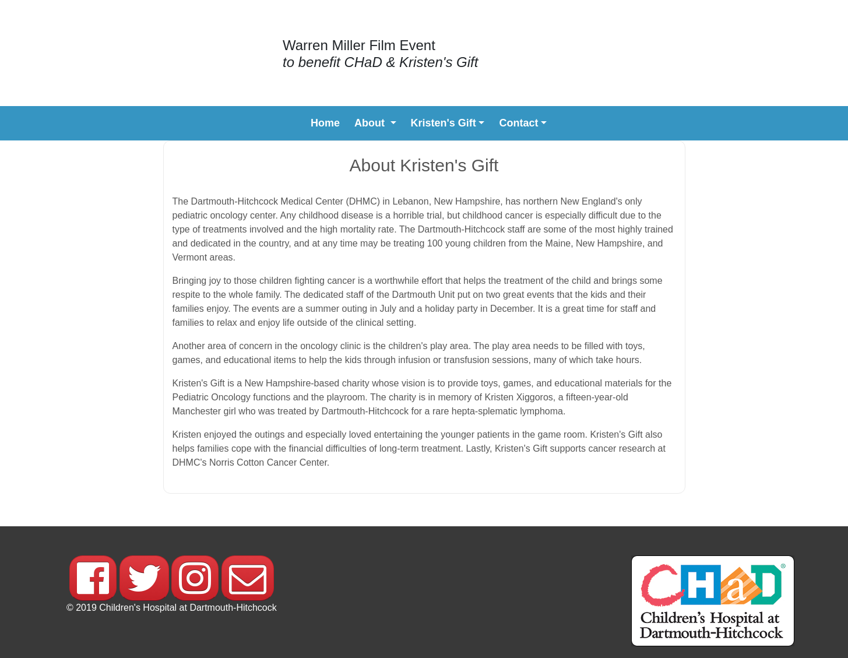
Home (325, 122)
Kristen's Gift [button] (443, 123)
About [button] (371, 123)
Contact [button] (518, 123)
